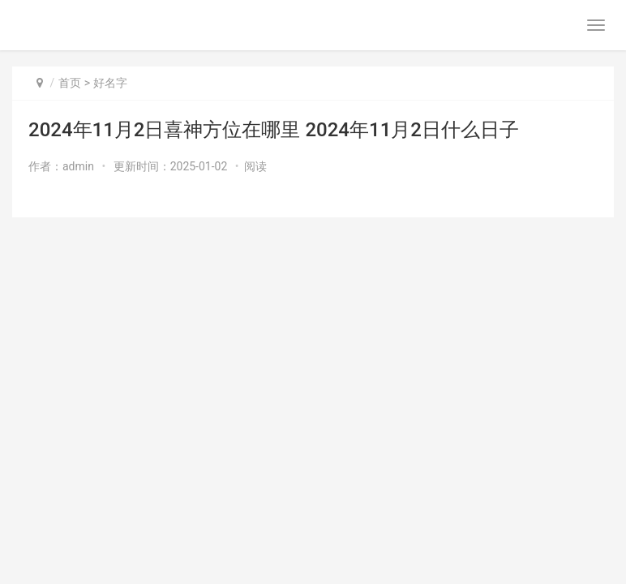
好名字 (110, 82)
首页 (69, 82)
